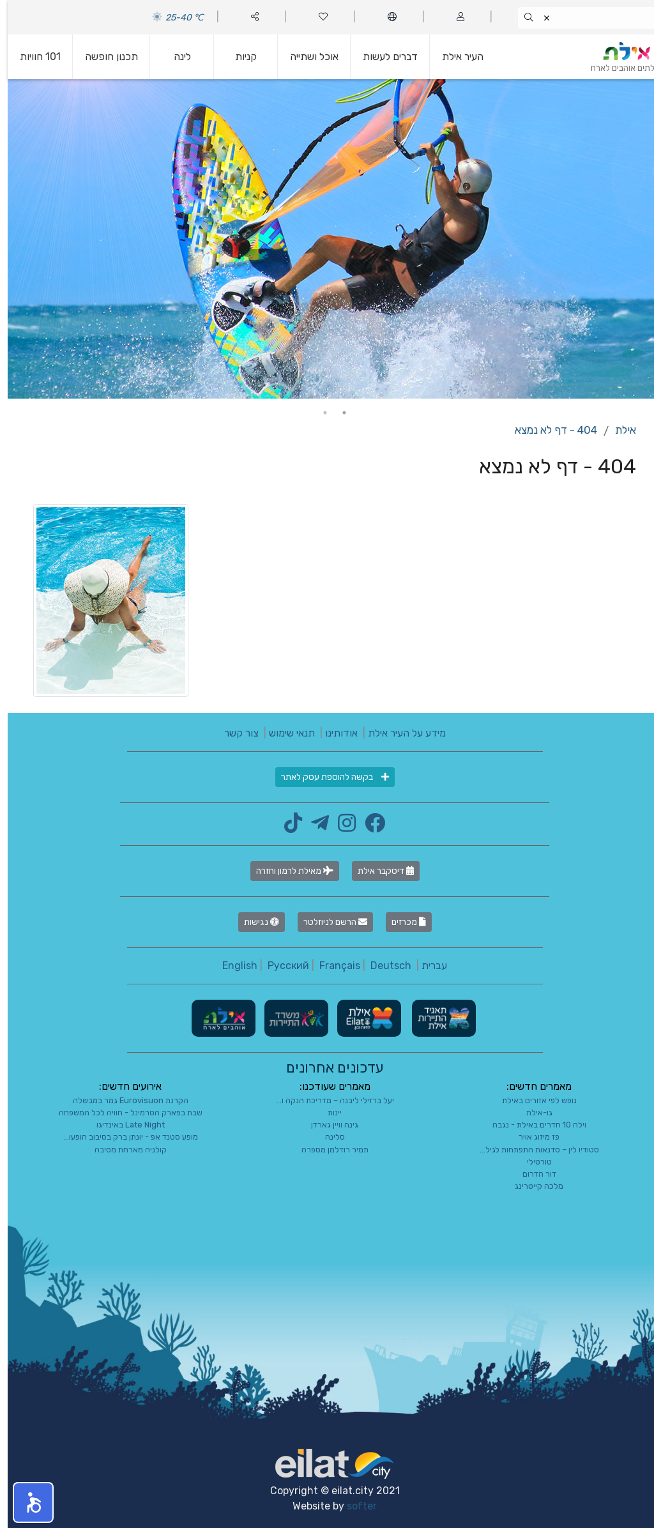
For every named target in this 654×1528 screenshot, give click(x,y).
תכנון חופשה (103, 56)
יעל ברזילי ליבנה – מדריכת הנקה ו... (327, 1100)
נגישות (253, 922)
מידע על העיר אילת (399, 733)
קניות (238, 56)
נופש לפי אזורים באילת (531, 1100)
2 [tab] (317, 412)
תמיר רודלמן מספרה (327, 1149)
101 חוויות (32, 56)
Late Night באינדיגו (123, 1124)
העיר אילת (455, 56)
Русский (280, 965)
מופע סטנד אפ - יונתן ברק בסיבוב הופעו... (123, 1137)
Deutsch (383, 965)
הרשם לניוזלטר (328, 922)
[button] (25, 1502)
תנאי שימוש (284, 733)
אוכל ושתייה (306, 56)
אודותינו (333, 733)
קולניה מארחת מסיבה (123, 1149)
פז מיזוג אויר (531, 1137)
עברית (426, 965)
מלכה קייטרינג (531, 1186)
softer (354, 1506)
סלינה (327, 1137)
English (232, 965)
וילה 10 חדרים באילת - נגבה (532, 1124)
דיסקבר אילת (378, 871)
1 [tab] (336, 412)
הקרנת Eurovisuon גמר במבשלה (123, 1100)
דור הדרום (532, 1174)
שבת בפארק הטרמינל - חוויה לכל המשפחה (123, 1112)
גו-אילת (532, 1112)
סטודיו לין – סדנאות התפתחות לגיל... (531, 1149)
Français (332, 965)
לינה (174, 56)
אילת (617, 430)
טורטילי (531, 1161)
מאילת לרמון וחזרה (287, 871)
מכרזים (401, 922)
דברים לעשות (382, 56)
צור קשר (234, 733)
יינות (327, 1112)
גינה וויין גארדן (327, 1124)
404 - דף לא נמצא (548, 430)
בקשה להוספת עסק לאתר (327, 777)
